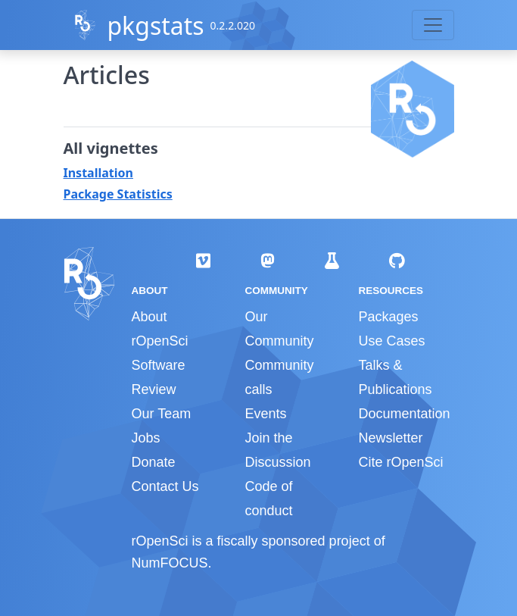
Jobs (146, 438)
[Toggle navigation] (433, 25)
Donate (154, 462)
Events (265, 413)
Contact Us (165, 486)
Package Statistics (118, 194)
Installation (98, 172)
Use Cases (391, 341)
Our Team (162, 413)
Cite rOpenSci (400, 462)
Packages (388, 316)
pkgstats (155, 25)
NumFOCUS (170, 563)
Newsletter (390, 438)
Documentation (404, 413)
